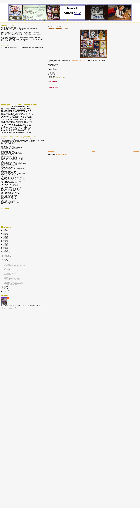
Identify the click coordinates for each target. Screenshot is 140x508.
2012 (4, 248)
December (6, 252)
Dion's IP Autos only (13, 298)
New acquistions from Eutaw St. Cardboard (12, 275)
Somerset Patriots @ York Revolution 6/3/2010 (13, 281)
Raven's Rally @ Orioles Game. (10, 273)
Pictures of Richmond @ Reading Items (12, 270)
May (5, 286)
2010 (4, 251)
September (6, 256)
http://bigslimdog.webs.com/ (78, 60)
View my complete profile (7, 308)
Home (93, 151)
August (5, 257)
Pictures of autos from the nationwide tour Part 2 (13, 282)
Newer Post (51, 151)
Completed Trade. (7, 264)
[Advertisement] (61, 138)
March (5, 288)
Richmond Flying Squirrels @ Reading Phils (12, 272)
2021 (4, 236)
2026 (4, 229)
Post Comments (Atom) (61, 154)
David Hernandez (7, 261)
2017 (4, 241)
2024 (4, 231)
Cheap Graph (6, 268)
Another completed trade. (9, 263)
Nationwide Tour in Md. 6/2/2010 (10, 284)
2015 (4, 244)
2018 (4, 240)
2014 (4, 245)
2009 (4, 291)
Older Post (136, 151)
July (5, 259)
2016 (4, 243)
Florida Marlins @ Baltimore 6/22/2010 (11, 266)
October (6, 255)
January (6, 290)
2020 (4, 237)
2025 (4, 230)
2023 (4, 233)
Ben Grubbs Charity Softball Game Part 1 (12, 279)
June (5, 260)
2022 (4, 234)
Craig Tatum (6, 277)
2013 (4, 247)
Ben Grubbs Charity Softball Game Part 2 (12, 278)
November (6, 254)
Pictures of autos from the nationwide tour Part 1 (13, 283)
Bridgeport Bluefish (7, 274)
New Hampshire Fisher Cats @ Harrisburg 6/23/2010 (14, 265)
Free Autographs (7, 269)
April (5, 287)
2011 (4, 250)
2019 (4, 238)
